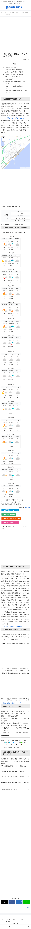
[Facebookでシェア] (12, 902)
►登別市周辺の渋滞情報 (9, 514)
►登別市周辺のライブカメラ (10, 522)
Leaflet (21, 167)
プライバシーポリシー (23, 919)
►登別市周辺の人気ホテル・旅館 (11, 518)
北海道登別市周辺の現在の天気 (14, 69)
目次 (13, 64)
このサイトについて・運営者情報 (8, 920)
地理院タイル (26, 167)
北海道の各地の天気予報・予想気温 (14, 72)
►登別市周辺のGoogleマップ (10, 510)
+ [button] (3, 138)
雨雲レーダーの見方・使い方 (12, 76)
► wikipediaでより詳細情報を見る (11, 626)
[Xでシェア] (4, 902)
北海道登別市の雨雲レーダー (12, 67)
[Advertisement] (15, 34)
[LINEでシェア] (26, 902)
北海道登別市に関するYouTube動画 (14, 74)
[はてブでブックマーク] (19, 902)
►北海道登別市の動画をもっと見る (11, 703)
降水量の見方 (9, 79)
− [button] (3, 140)
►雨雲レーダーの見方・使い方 (14, 118)
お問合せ (15, 923)
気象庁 (27, 507)
